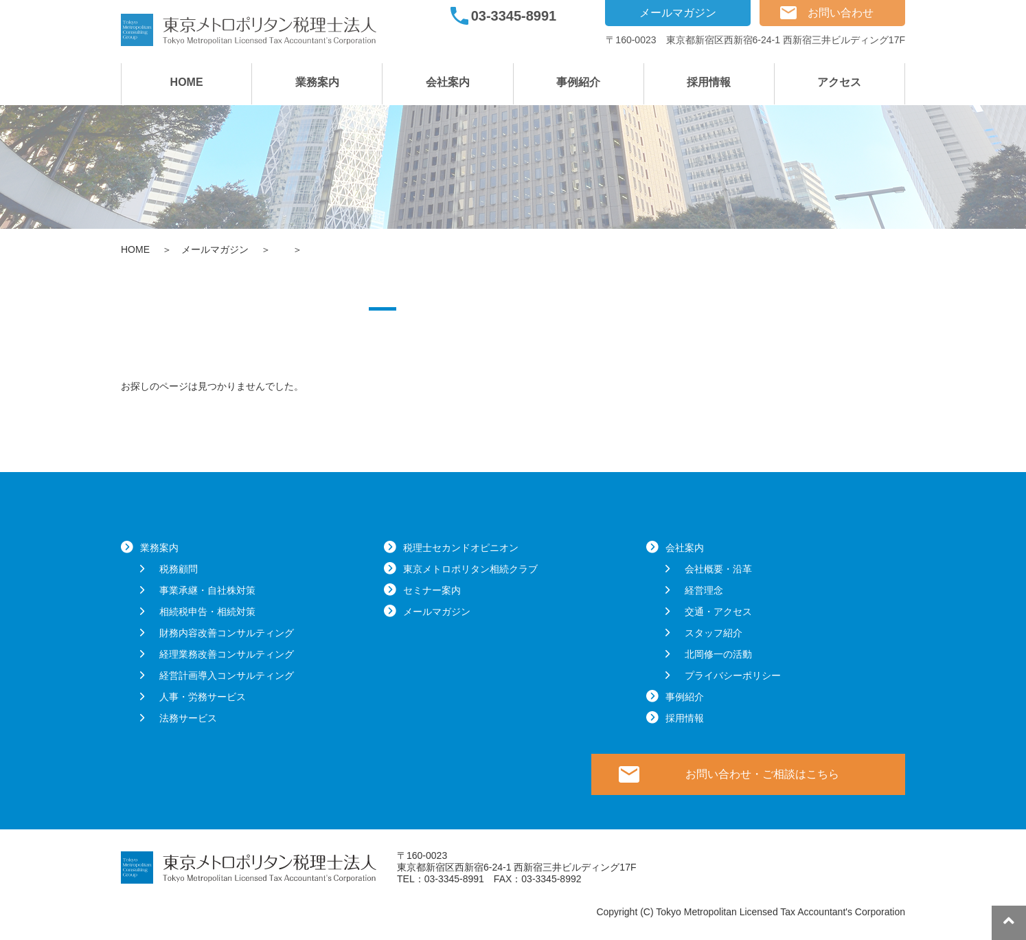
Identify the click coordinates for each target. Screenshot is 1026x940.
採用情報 (709, 82)
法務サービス (188, 718)
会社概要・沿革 (718, 568)
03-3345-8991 (514, 15)
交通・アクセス (718, 611)
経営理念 (704, 590)
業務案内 (317, 82)
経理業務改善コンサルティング (226, 654)
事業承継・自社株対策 (207, 590)
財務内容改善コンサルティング (226, 632)
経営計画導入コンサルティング (226, 675)
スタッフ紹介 (713, 632)
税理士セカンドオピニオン (460, 547)
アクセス (839, 82)
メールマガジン (677, 13)
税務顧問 (178, 568)
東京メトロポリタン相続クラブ (470, 568)
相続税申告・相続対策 (207, 611)
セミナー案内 (432, 590)
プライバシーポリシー (733, 675)
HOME (186, 82)
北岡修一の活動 (718, 654)
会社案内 (448, 82)
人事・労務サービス (202, 696)
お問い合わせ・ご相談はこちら (762, 774)
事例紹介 (578, 82)
